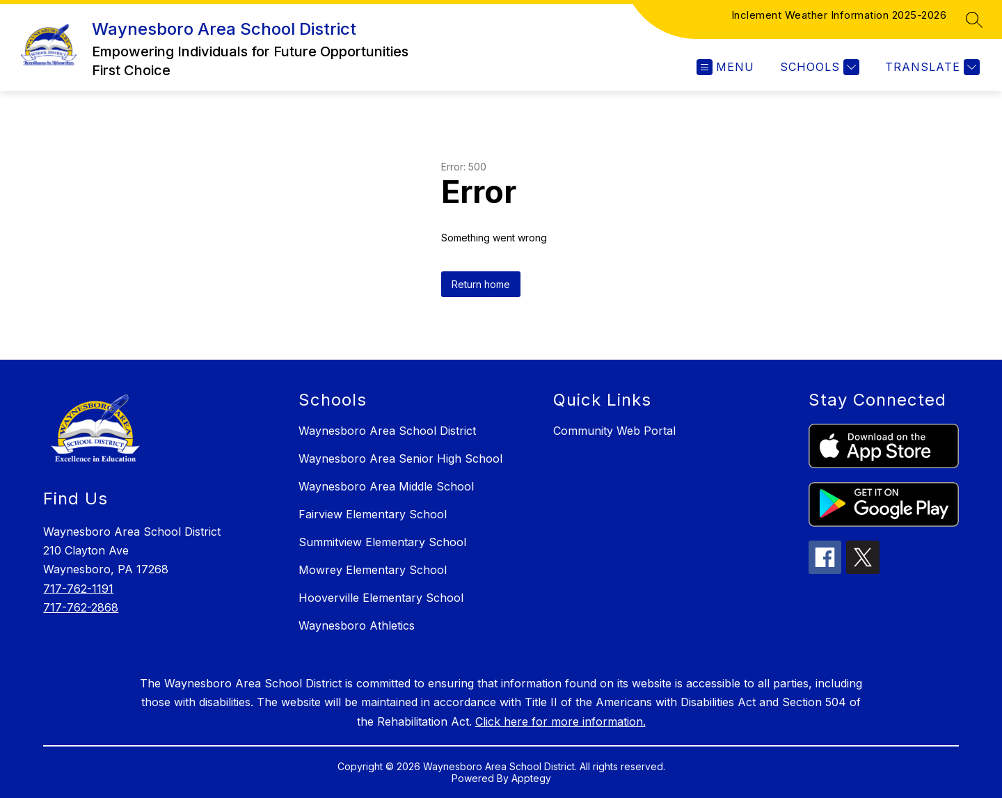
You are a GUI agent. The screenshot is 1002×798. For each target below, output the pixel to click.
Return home (481, 284)
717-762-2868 (80, 607)
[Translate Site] (931, 67)
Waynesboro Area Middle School (386, 486)
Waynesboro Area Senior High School (400, 458)
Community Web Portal (614, 431)
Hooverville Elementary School (381, 598)
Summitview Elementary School (382, 542)
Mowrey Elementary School (373, 570)
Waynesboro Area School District (387, 431)
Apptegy (531, 778)
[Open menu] (725, 67)
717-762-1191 (78, 589)
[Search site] (974, 19)
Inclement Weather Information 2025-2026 (839, 15)
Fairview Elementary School (373, 514)
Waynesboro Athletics (357, 625)
